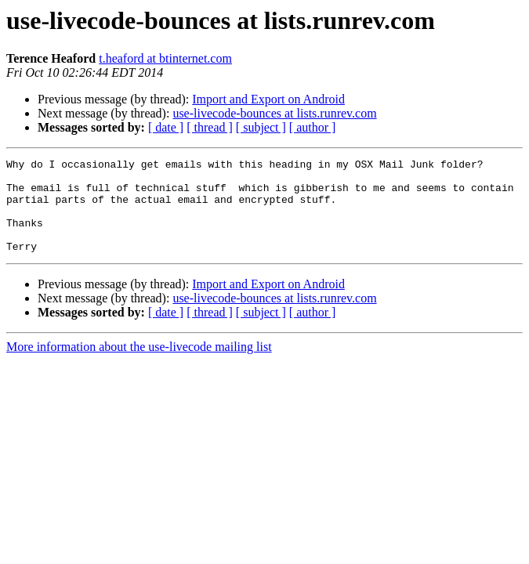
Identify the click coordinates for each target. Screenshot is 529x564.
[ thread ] (210, 127)
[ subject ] (261, 127)
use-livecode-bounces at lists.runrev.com (274, 113)
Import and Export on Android (268, 99)
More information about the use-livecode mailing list (139, 365)
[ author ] (312, 127)
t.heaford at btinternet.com (165, 58)
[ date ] (165, 127)
